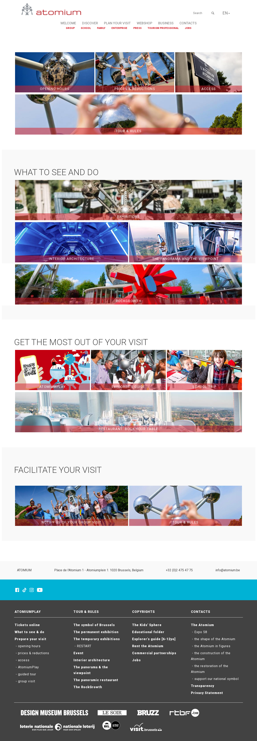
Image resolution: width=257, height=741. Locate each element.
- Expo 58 (199, 632)
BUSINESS (165, 23)
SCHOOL (86, 28)
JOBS (188, 28)
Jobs (136, 660)
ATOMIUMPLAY (28, 612)
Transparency (202, 686)
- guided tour (25, 674)
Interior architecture (91, 660)
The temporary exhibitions (96, 639)
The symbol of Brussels (94, 625)
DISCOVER (90, 23)
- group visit (25, 681)
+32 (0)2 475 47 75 (179, 570)
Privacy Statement (207, 693)
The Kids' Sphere (147, 625)
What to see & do (29, 632)
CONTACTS (188, 23)
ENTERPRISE (119, 28)
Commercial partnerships (154, 653)
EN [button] (226, 13)
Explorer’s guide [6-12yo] (153, 639)
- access (22, 660)
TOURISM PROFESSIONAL (163, 28)
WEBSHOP (144, 23)
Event (78, 653)
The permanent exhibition (95, 632)
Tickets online (27, 625)
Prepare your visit (30, 639)
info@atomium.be (227, 570)
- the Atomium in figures (210, 646)
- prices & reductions (32, 653)
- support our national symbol (215, 679)
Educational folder (148, 632)
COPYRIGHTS (143, 612)
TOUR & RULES (86, 612)
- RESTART (82, 646)
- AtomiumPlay (27, 667)
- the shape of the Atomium (213, 639)
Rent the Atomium (147, 646)
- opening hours (28, 646)
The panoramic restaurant (95, 680)
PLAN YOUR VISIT (117, 23)
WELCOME (68, 23)
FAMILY (101, 28)
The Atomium (202, 625)
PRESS (137, 28)
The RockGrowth (87, 687)
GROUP (70, 28)
